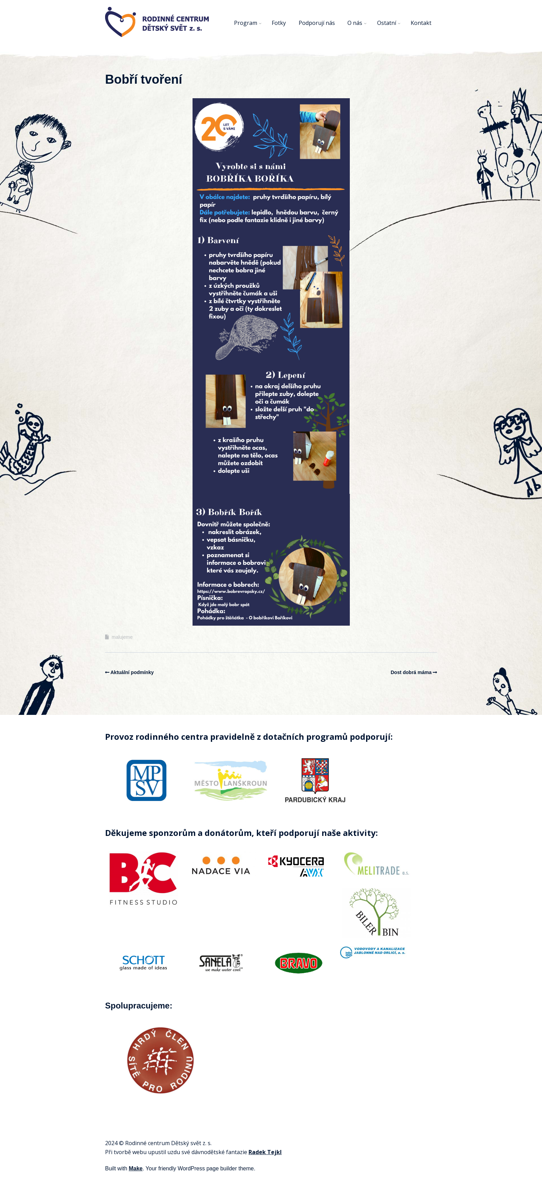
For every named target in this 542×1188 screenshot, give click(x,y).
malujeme (122, 637)
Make (135, 1168)
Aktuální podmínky (132, 672)
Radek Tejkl (265, 1152)
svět (195, 1143)
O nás (354, 23)
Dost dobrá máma (411, 672)
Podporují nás (317, 23)
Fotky (279, 23)
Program (245, 23)
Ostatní (386, 23)
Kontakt (421, 23)
